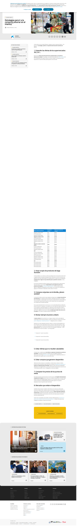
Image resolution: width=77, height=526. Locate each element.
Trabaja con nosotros (40, 507)
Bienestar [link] (12, 492)
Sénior (54, 490)
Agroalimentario (41, 490)
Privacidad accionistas (27, 523)
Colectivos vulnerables (56, 492)
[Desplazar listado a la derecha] (64, 413)
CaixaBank (17, 36)
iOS (49, 354)
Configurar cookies (27, 9)
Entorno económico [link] (13, 490)
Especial (25, 492)
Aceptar (48, 9)
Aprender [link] (12, 493)
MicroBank (38, 506)
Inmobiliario (41, 492)
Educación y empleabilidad (57, 493)
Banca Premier (26, 510)
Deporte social (55, 496)
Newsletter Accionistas (14, 509)
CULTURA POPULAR (59, 413)
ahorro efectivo (61, 57)
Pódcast (25, 496)
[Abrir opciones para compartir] (63, 37)
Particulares (25, 505)
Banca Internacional (27, 512)
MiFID (24, 514)
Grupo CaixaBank (39, 505)
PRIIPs (24, 515)
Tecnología (40, 495)
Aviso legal (17, 522)
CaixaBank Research (14, 507)
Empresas (25, 506)
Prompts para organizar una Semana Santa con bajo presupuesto (18, 49)
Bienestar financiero (56, 495)
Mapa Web (30, 522)
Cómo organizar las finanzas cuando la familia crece (19, 56)
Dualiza (38, 510)
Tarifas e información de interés (29, 509)
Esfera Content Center (14, 506)
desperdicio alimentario (61, 364)
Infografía (26, 493)
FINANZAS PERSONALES (50, 413)
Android (45, 354)
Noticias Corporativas (13, 505)
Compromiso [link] (12, 496)
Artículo (25, 490)
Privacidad (21, 523)
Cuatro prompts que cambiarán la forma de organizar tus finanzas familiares (19, 63)
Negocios (25, 507)
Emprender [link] (12, 495)
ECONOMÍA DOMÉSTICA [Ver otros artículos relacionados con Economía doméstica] (9, 17)
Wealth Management (27, 511)
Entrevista (26, 495)
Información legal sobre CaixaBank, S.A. (24, 522)
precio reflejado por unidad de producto (42, 320)
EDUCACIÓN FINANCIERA (41, 413)
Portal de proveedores (40, 509)
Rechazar (37, 9)
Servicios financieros (42, 496)
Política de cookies (59, 6)
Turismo (40, 493)
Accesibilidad (34, 522)
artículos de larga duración (48, 286)
